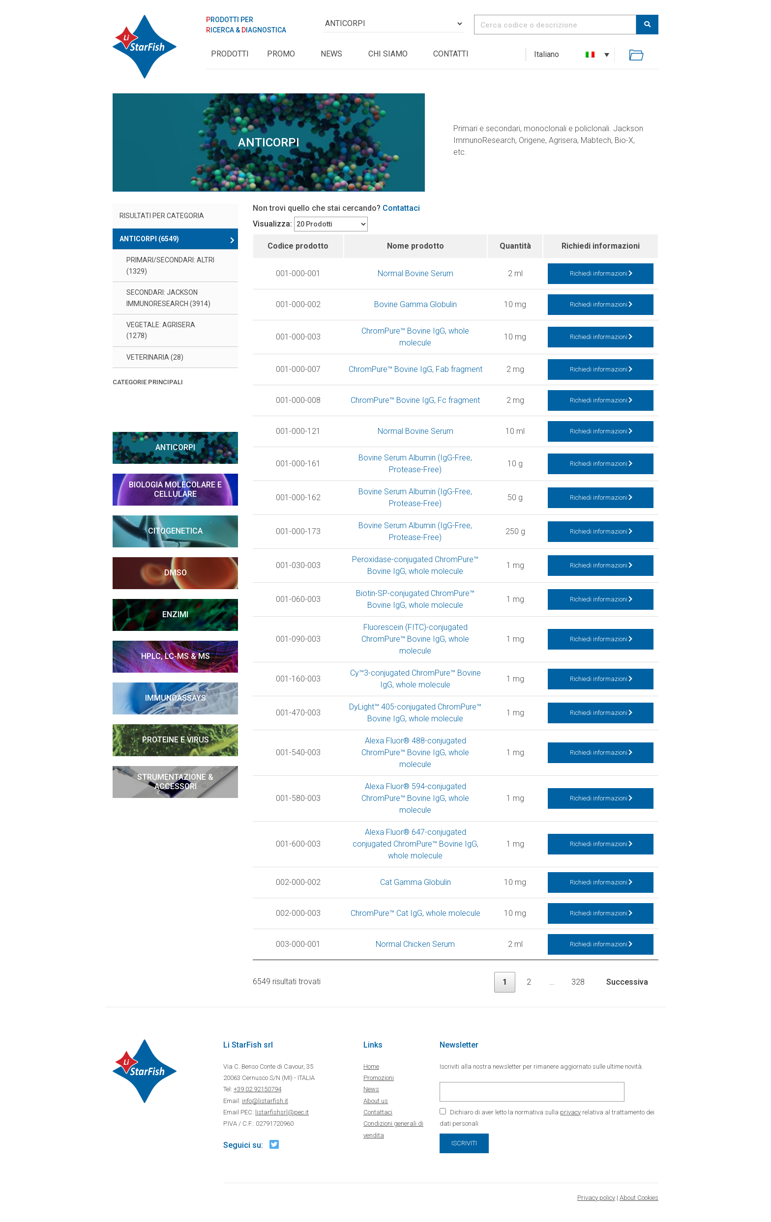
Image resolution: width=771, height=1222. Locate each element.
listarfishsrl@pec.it (282, 1112)
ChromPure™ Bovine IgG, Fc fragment (415, 400)
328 (578, 982)
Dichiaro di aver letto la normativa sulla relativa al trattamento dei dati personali (547, 1117)
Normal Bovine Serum (415, 273)
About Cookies (639, 1197)
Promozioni (378, 1077)
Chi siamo (388, 53)
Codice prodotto (297, 246)
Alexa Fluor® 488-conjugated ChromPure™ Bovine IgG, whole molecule (415, 752)
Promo (281, 53)
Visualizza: (272, 223)
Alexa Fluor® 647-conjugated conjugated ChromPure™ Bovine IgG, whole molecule (415, 843)
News (331, 53)
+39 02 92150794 (257, 1089)
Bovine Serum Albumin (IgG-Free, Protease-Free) (415, 463)
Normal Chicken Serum (415, 944)
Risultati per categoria (161, 216)
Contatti (451, 53)
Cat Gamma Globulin (415, 882)
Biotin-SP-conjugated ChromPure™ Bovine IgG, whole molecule (415, 599)
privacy (570, 1112)
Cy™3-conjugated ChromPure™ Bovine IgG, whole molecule (415, 678)
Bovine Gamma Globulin (415, 304)
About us (375, 1101)
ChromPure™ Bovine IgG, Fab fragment (415, 369)
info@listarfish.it (265, 1101)
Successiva (627, 982)
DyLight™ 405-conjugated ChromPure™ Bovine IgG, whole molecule (415, 712)
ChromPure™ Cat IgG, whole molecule (415, 913)
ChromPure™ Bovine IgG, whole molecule (415, 336)
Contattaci (401, 208)
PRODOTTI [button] (230, 53)
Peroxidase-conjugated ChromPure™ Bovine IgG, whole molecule (415, 565)
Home (371, 1066)
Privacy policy (596, 1197)
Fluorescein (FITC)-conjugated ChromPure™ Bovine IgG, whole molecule (415, 639)
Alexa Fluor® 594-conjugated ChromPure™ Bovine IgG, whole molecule (415, 798)
